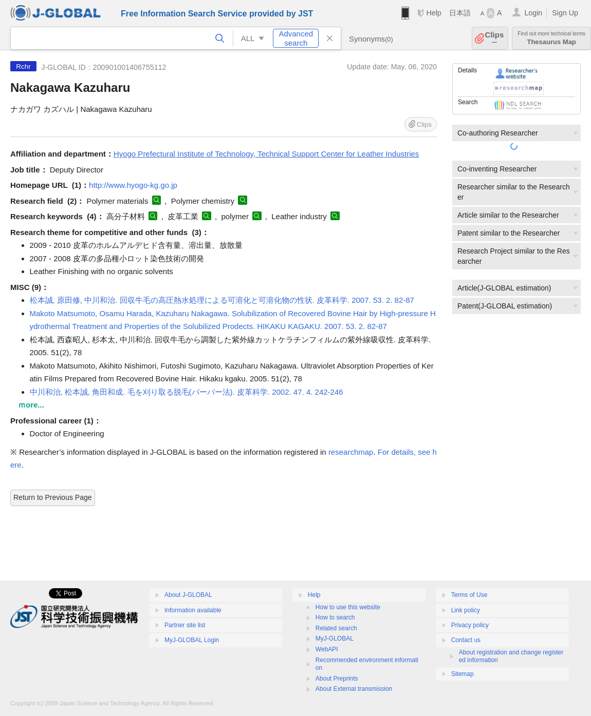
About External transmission (354, 688)
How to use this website (348, 607)
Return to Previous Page (52, 497)
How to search (335, 617)
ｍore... (31, 404)
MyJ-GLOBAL (335, 638)
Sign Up (565, 13)
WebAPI (327, 649)
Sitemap (462, 674)
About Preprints (337, 678)
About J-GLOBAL (188, 594)
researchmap (351, 452)
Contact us (466, 640)
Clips (494, 38)
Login (533, 13)
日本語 (460, 13)
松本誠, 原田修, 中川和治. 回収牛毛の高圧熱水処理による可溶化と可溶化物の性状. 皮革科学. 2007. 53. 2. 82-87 (222, 300)
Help (433, 13)
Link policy (465, 610)
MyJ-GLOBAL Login (191, 640)
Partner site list (184, 625)
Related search (336, 628)
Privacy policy (470, 625)
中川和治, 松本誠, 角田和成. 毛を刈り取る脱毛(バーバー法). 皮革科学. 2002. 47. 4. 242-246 (186, 392)
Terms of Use (469, 594)
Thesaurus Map (551, 38)
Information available (192, 610)
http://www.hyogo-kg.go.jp (133, 185)
